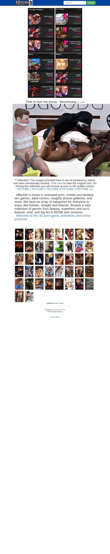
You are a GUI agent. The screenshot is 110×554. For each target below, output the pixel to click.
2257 (52, 317)
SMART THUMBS (59, 303)
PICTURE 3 (54, 189)
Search (91, 3)
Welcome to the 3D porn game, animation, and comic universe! (52, 217)
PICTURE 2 (39, 189)
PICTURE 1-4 (85, 189)
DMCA (57, 317)
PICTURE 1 (24, 189)
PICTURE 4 (69, 189)
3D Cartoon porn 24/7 (58, 310)
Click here (57, 183)
